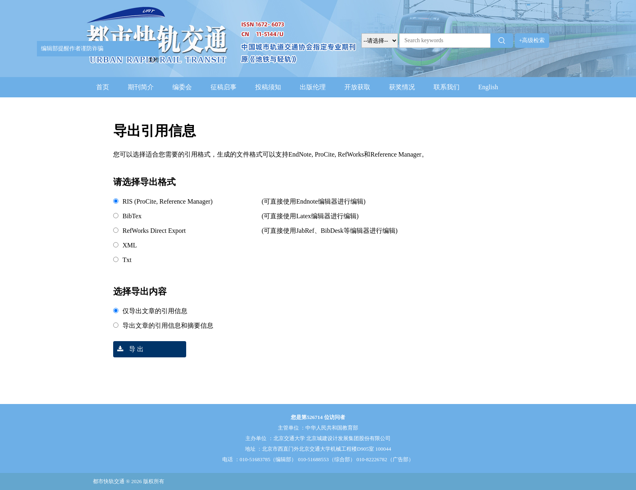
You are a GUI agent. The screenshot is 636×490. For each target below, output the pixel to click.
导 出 (128, 349)
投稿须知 (268, 87)
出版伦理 (313, 87)
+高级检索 (532, 40)
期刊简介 (141, 87)
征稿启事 (223, 87)
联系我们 (447, 87)
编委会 (182, 87)
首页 (102, 87)
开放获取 (357, 87)
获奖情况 (402, 87)
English (488, 87)
